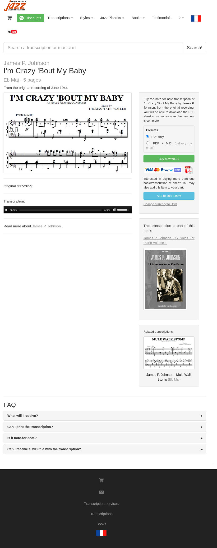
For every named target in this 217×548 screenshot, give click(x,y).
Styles (86, 18)
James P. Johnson (27, 63)
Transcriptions (60, 18)
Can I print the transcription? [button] (30, 427)
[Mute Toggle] (114, 210)
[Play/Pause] (7, 210)
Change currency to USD (160, 204)
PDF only (155, 136)
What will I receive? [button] (22, 416)
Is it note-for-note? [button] (22, 438)
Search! (194, 47)
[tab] (105, 415)
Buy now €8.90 (169, 159)
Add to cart (169, 196)
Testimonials (161, 18)
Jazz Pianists (112, 18)
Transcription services (101, 504)
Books (138, 18)
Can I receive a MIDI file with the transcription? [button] (44, 449)
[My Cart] (9, 17)
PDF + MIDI (169, 145)
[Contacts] (101, 492)
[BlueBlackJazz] (15, 6)
